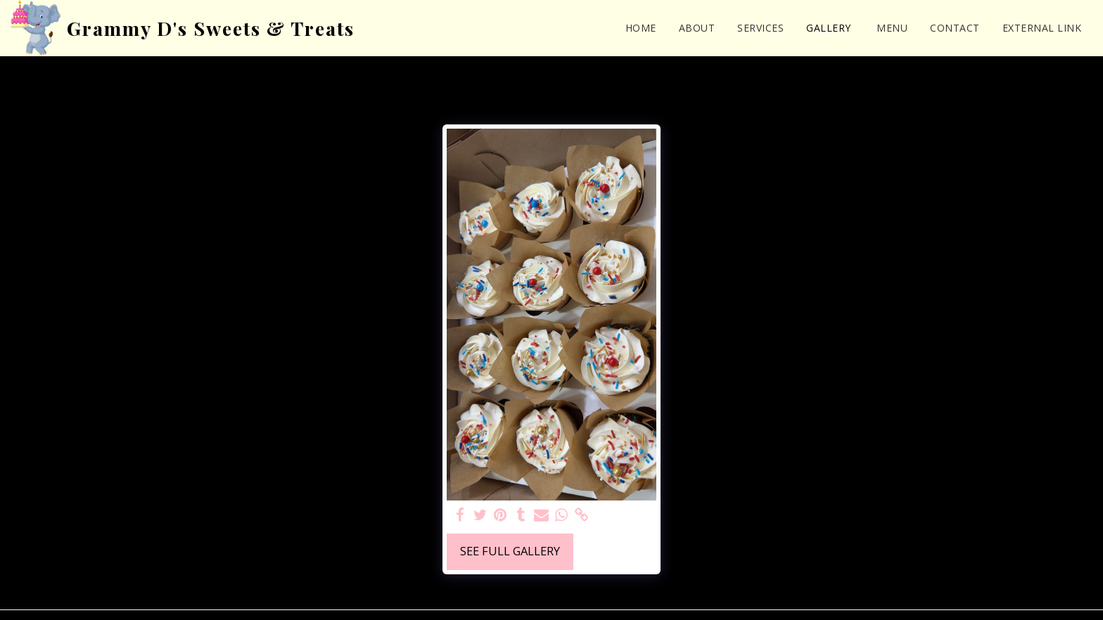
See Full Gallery (510, 551)
